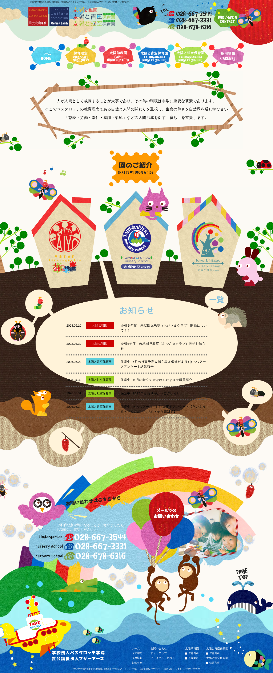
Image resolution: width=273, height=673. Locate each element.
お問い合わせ (158, 648)
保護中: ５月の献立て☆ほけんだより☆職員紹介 (157, 380)
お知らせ (137, 662)
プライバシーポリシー (164, 658)
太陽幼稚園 (192, 648)
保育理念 (137, 653)
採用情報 (137, 658)
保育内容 (193, 653)
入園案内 (193, 658)
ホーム (136, 648)
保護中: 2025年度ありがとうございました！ (154, 393)
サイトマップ (158, 653)
